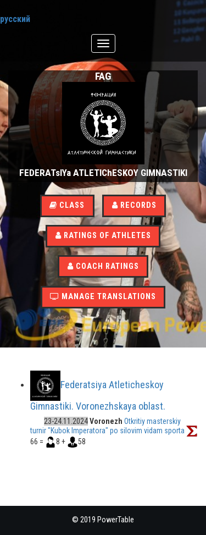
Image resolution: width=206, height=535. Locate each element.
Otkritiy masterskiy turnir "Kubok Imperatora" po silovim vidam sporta (107, 426)
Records (134, 205)
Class (67, 205)
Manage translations (103, 296)
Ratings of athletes (103, 235)
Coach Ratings (103, 266)
